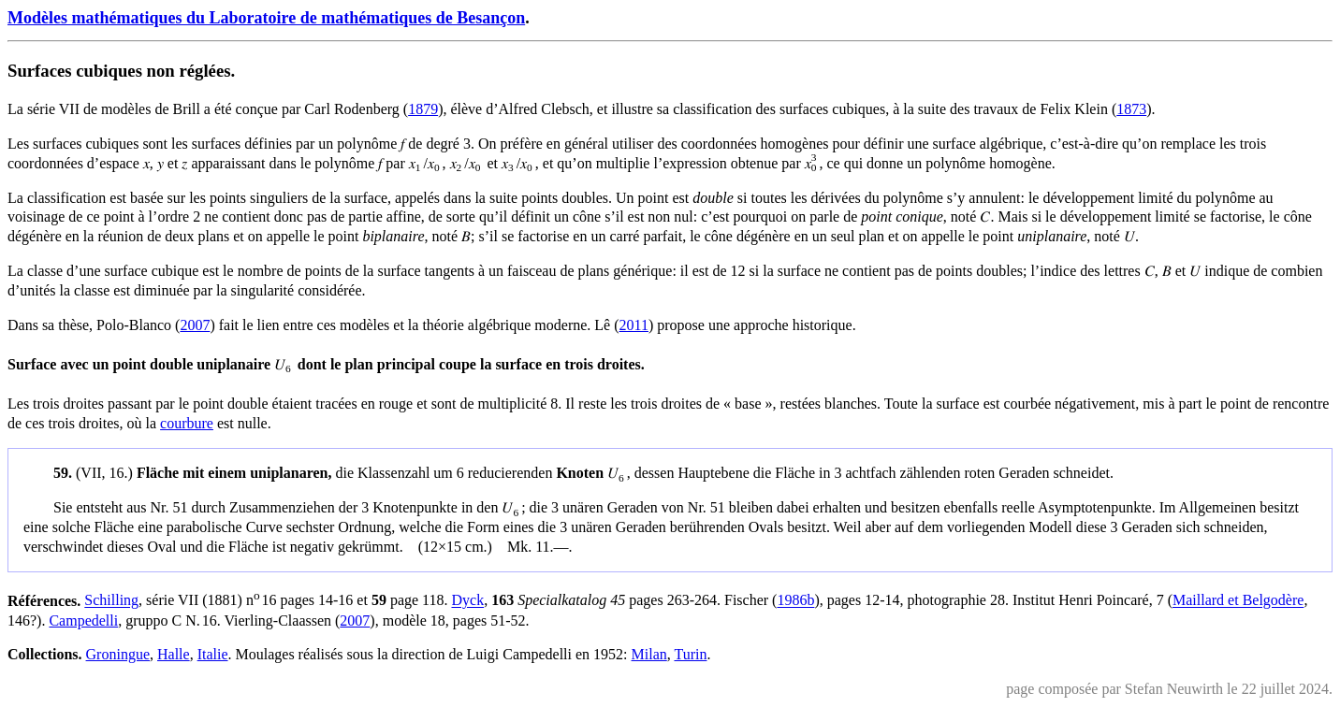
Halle (173, 654)
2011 (633, 325)
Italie (212, 654)
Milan (649, 654)
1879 (423, 109)
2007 (195, 325)
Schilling (111, 601)
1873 (1131, 109)
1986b (795, 601)
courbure (186, 423)
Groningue (118, 654)
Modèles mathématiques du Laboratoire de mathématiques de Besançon (266, 17)
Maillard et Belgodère (1238, 601)
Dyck (467, 601)
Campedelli (83, 620)
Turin (690, 654)
